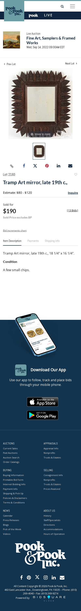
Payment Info (10, 488)
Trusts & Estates (52, 457)
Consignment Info (53, 475)
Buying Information (13, 475)
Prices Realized (52, 488)
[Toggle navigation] (72, 6)
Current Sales (10, 448)
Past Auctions (10, 453)
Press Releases (11, 520)
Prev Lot (10, 64)
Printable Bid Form (13, 479)
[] (72, 210)
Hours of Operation (54, 533)
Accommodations (53, 529)
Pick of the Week (12, 529)
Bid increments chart (14, 230)
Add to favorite (75, 175)
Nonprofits (49, 453)
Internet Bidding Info (14, 484)
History (47, 515)
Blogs (6, 524)
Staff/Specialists (52, 520)
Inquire (73, 193)
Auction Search (11, 457)
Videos (6, 533)
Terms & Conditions (14, 502)
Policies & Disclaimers (15, 498)
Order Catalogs (11, 462)
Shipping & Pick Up (13, 493)
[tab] (12, 242)
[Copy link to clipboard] (11, 166)
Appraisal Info (51, 448)
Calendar (8, 515)
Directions (49, 524)
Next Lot (71, 63)
